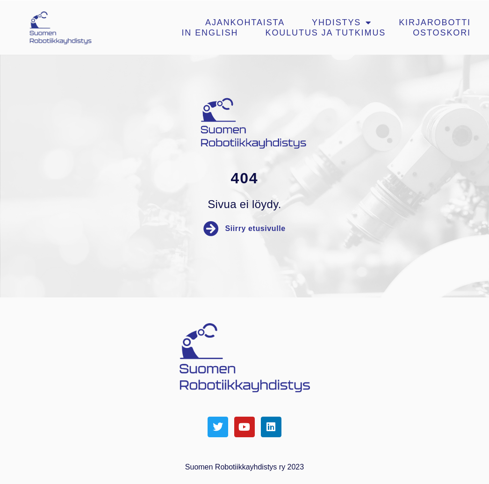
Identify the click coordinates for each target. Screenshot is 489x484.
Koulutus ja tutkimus (326, 32)
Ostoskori (442, 32)
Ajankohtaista (245, 22)
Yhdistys (342, 22)
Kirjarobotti (435, 22)
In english (209, 32)
